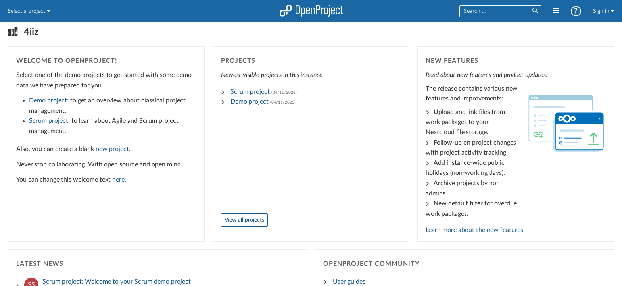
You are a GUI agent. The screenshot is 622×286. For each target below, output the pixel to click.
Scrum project (48, 121)
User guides (349, 281)
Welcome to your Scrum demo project (138, 281)
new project (112, 149)
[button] (535, 11)
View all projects (244, 220)
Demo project (48, 100)
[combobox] (492, 11)
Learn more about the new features (474, 230)
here (118, 179)
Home (311, 11)
